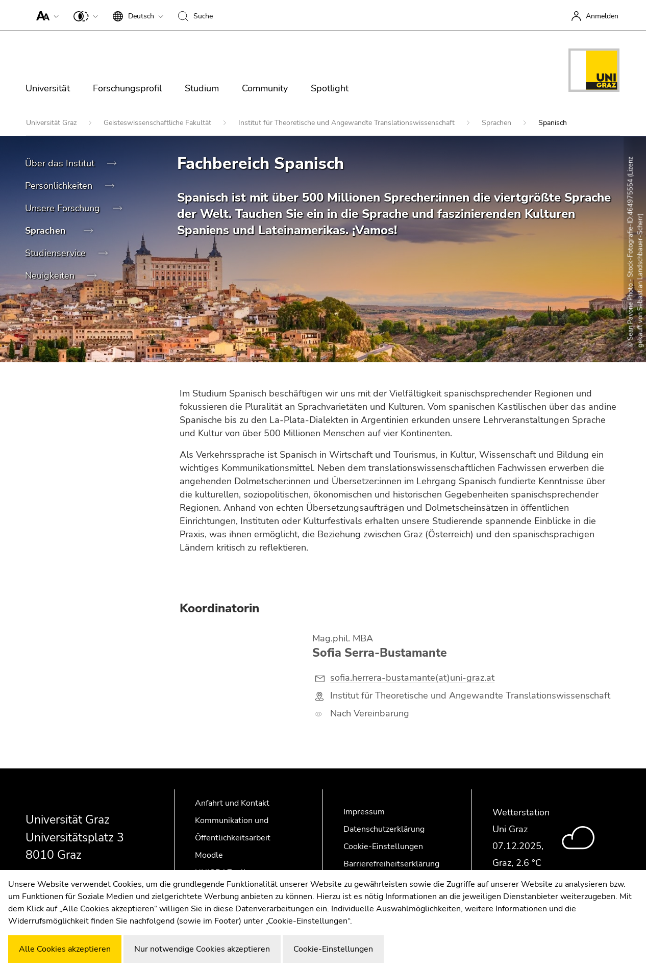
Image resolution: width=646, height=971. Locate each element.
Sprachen (497, 123)
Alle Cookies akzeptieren (65, 949)
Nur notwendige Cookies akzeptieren (202, 949)
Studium (202, 88)
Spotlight (330, 88)
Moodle (209, 855)
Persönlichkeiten (60, 186)
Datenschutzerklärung (384, 829)
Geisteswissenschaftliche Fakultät (158, 123)
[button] (45, 15)
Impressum (364, 811)
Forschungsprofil (127, 88)
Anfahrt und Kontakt (232, 803)
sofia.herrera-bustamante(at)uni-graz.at (412, 677)
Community (265, 88)
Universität (48, 88)
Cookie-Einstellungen (383, 846)
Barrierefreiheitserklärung (391, 863)
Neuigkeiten (51, 275)
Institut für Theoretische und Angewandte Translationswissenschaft (347, 123)
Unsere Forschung (64, 208)
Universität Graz (52, 123)
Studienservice (56, 253)
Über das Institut (61, 163)
